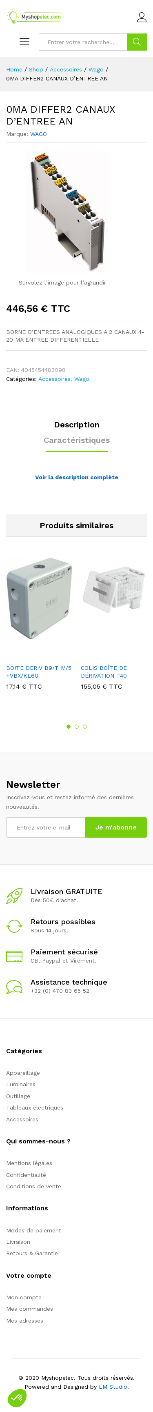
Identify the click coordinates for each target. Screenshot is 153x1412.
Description (77, 424)
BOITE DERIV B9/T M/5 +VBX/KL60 (38, 671)
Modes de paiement (33, 1230)
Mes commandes (29, 1308)
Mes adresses (24, 1320)
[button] (17, 1398)
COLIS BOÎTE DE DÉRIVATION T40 (104, 671)
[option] (39, 629)
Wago (81, 379)
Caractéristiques (77, 440)
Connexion (142, 17)
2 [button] (77, 727)
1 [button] (69, 727)
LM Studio (113, 1386)
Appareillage (23, 1073)
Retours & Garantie (32, 1253)
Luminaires (20, 1084)
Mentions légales (29, 1163)
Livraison (18, 1242)
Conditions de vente (33, 1186)
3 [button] (85, 727)
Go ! (137, 42)
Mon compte (24, 1297)
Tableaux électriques (34, 1107)
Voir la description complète (76, 477)
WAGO (38, 134)
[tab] (77, 428)
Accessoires (54, 379)
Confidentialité (26, 1175)
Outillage (18, 1096)
